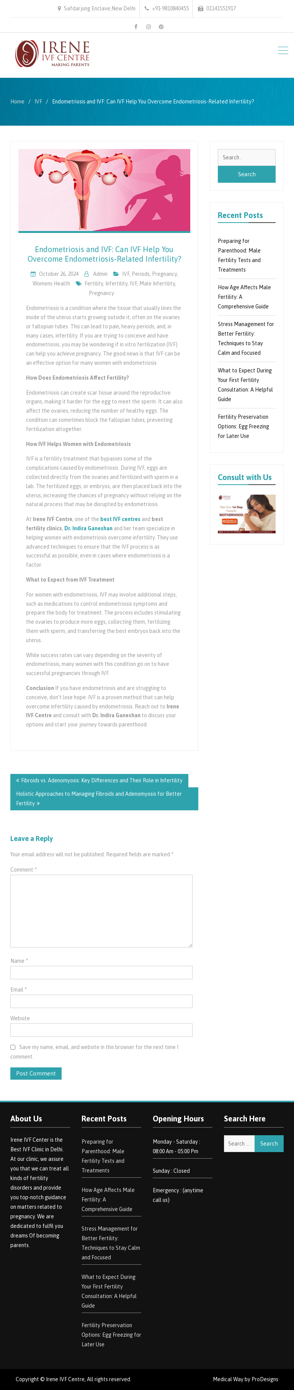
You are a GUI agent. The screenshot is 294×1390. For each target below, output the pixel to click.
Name (19, 961)
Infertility (116, 283)
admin (100, 274)
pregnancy (164, 274)
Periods (141, 274)
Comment (23, 870)
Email (18, 990)
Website (20, 1018)
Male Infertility (157, 283)
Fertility (94, 283)
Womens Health (51, 283)
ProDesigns (265, 1379)
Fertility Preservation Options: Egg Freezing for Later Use (243, 426)
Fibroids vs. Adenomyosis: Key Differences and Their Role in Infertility (102, 780)
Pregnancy (101, 293)
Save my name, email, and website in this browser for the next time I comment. (94, 1052)
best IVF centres (120, 519)
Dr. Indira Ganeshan (88, 528)
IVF (125, 274)
